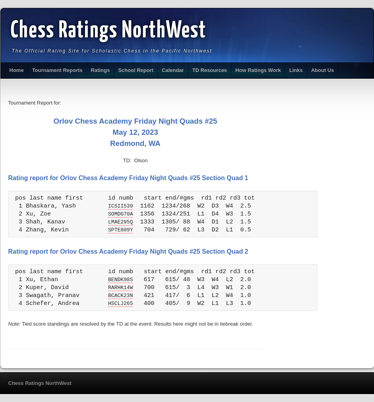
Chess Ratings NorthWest (109, 31)
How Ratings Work (258, 70)
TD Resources (209, 70)
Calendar (173, 70)
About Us (322, 70)
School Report (135, 70)
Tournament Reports (57, 70)
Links (296, 70)
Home (17, 70)
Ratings (100, 70)
